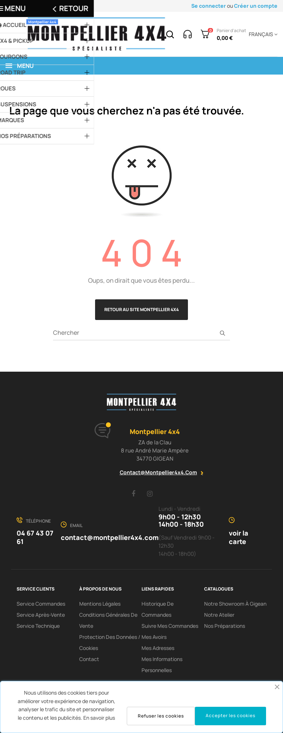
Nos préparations (224, 625)
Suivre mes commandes (170, 625)
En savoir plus (99, 717)
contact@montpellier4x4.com (158, 472)
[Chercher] (141, 333)
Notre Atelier (219, 614)
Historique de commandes (158, 609)
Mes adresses (158, 647)
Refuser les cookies (161, 716)
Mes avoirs (154, 636)
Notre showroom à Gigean (235, 603)
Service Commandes (41, 603)
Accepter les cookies (230, 715)
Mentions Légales (99, 603)
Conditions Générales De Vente (108, 620)
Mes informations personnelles (162, 664)
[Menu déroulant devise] (261, 34)
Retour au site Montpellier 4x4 (141, 309)
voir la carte (238, 537)
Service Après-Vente (41, 614)
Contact (89, 659)
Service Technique (38, 625)
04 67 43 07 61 (35, 537)
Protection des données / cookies (109, 642)
